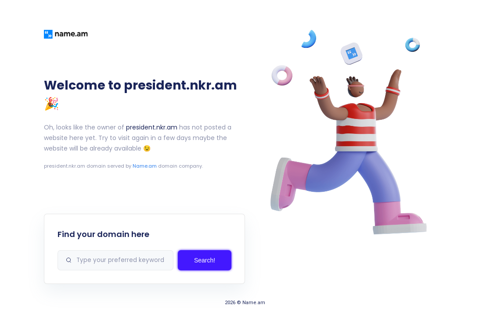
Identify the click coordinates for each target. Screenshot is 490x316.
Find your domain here (103, 234)
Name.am (145, 165)
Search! (204, 260)
